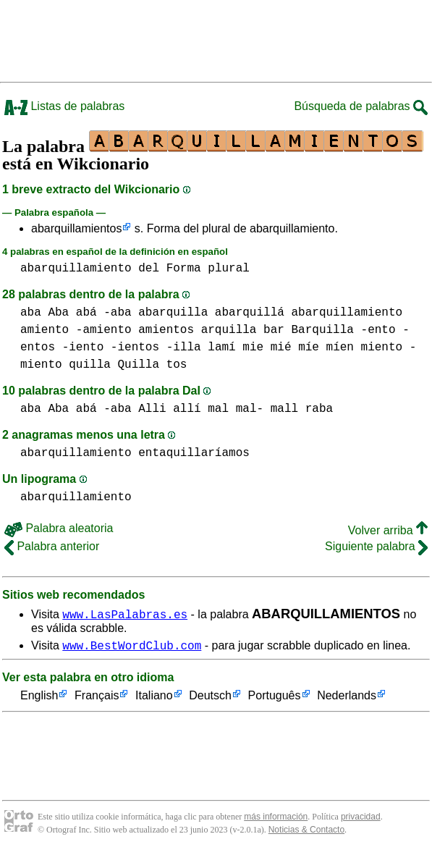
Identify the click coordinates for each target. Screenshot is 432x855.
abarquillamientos (76, 228)
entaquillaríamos (194, 453)
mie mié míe (280, 347)
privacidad (361, 819)
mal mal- (235, 409)
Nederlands (346, 698)
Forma (183, 269)
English (39, 698)
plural (229, 269)
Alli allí (169, 409)
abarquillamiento (76, 269)
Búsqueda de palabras (361, 106)
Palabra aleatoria (58, 528)
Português (274, 698)
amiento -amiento (76, 330)
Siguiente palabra (376, 546)
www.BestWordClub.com (131, 647)
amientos (166, 330)
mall (284, 409)
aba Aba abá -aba (76, 313)
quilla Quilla (114, 365)
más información (276, 819)
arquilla (229, 330)
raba (319, 409)
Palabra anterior (51, 546)
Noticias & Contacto (306, 832)
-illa (183, 347)
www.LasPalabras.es (124, 614)
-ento (378, 330)
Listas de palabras (64, 106)
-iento (83, 347)
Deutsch (210, 698)
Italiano (154, 698)
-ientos (135, 347)
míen (340, 347)
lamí (221, 347)
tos (176, 365)
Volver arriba (388, 530)
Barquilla (322, 330)
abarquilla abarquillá (211, 313)
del (148, 269)
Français (97, 698)
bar (273, 330)
